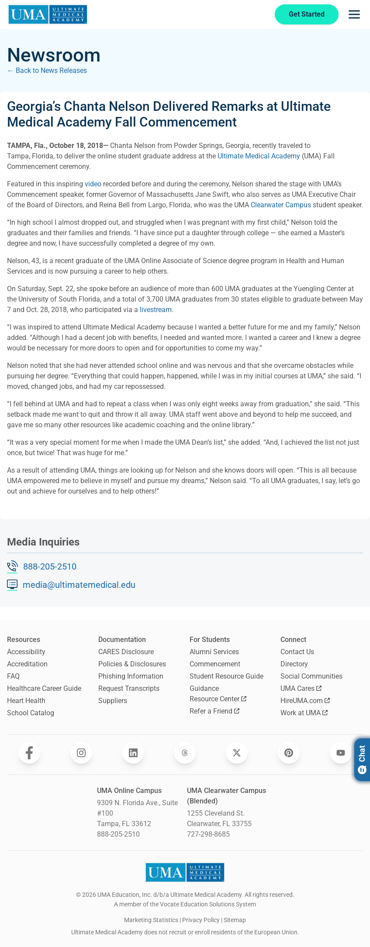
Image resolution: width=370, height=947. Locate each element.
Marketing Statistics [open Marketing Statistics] (151, 919)
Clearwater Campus (281, 205)
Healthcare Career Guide (44, 688)
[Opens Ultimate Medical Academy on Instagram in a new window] (81, 753)
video (93, 184)
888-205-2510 (49, 566)
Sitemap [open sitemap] (235, 919)
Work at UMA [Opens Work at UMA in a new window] (304, 713)
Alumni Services (214, 652)
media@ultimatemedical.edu (79, 585)
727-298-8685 (208, 834)
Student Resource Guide (226, 676)
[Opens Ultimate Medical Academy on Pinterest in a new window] (289, 753)
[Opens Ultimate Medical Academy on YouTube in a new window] (341, 753)
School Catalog (30, 713)
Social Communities (311, 676)
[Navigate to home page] (48, 14)
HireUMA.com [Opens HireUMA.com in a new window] (305, 701)
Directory (294, 664)
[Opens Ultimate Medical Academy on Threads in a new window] (185, 753)
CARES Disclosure (126, 652)
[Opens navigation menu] (354, 14)
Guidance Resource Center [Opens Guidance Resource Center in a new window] (218, 693)
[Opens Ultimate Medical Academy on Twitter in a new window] (237, 753)
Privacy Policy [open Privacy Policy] (201, 919)
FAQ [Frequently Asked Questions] (13, 676)
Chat (362, 759)
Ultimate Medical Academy (259, 156)
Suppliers (112, 701)
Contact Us (297, 652)
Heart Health (26, 701)
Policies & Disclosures (132, 664)
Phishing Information (130, 676)
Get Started (307, 14)
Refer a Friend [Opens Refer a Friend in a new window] (214, 711)
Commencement (215, 664)
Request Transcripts (128, 688)
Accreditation (27, 664)
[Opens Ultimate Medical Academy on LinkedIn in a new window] (133, 753)
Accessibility (26, 652)
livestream (156, 309)
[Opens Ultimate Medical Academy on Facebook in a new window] (29, 753)
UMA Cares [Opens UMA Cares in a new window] (301, 688)
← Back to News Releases (47, 70)
